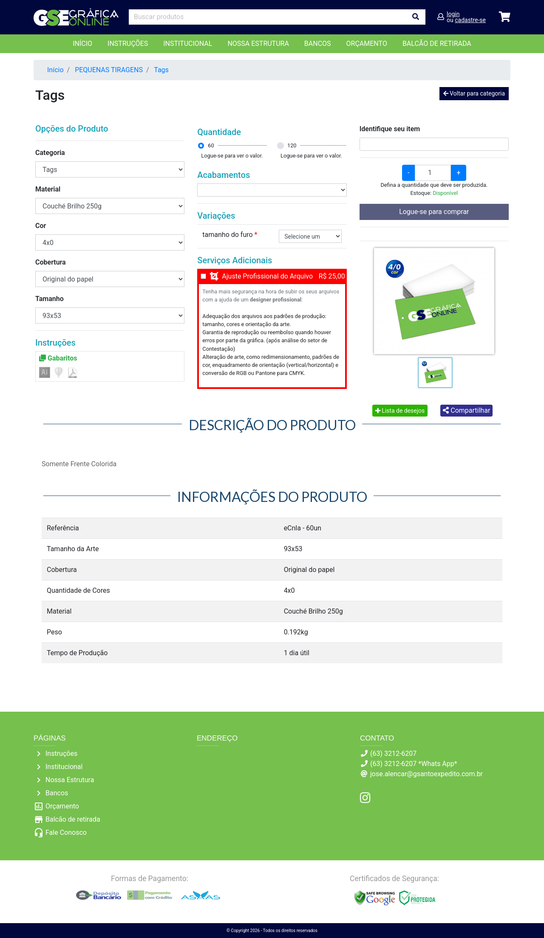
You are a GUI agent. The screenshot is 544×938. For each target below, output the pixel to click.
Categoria (50, 153)
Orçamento (62, 806)
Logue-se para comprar (434, 212)
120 (292, 145)
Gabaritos (58, 358)
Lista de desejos (400, 410)
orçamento (366, 43)
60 (211, 145)
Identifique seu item (390, 129)
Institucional (187, 43)
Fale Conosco (66, 832)
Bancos (317, 43)
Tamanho (49, 299)
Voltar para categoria (474, 93)
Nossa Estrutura (258, 43)
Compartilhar (466, 410)
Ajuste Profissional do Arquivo (267, 276)
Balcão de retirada (72, 819)
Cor (40, 226)
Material (47, 189)
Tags (161, 70)
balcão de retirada (436, 43)
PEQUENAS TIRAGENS (109, 70)
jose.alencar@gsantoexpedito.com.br (426, 774)
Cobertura (50, 262)
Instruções (128, 43)
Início (82, 43)
